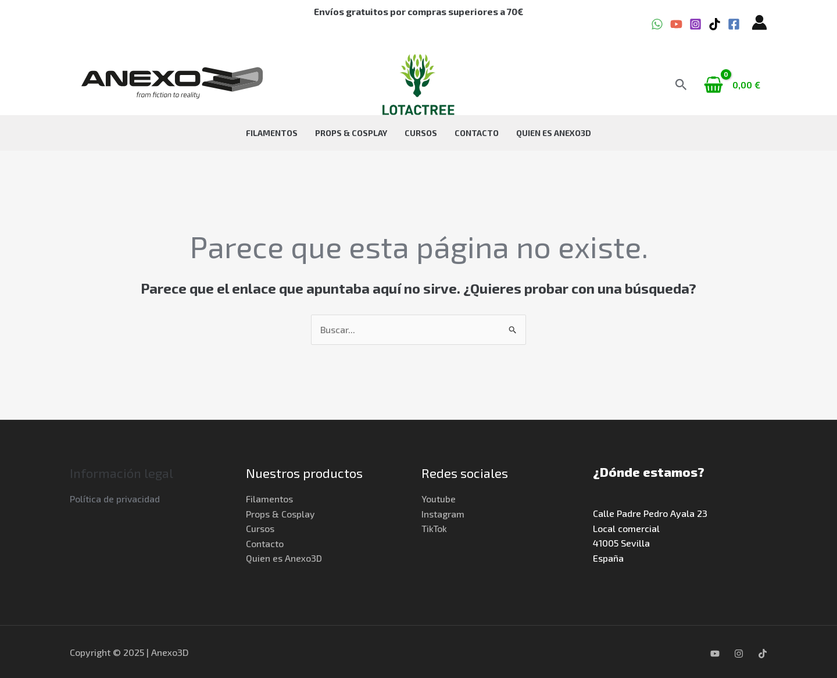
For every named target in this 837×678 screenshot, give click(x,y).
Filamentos (283, 133)
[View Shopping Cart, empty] (733, 85)
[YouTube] (676, 24)
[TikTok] (715, 24)
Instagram (442, 513)
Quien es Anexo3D (542, 133)
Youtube (438, 498)
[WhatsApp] (657, 24)
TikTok (434, 528)
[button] (681, 84)
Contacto (471, 133)
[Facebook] (734, 24)
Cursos (421, 133)
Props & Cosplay (357, 133)
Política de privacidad (115, 498)
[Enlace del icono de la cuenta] (759, 22)
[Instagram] (695, 24)
